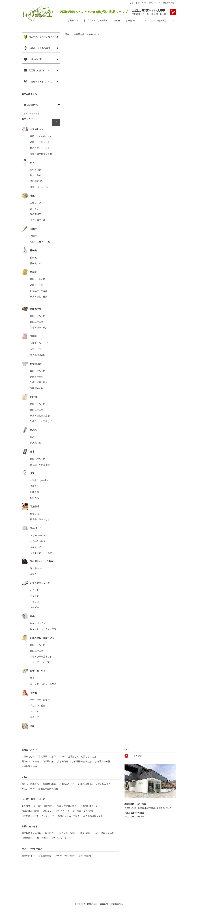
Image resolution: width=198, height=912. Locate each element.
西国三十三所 (36, 285)
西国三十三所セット (40, 142)
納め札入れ (35, 443)
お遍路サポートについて (38, 81)
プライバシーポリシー (62, 838)
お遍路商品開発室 (30, 811)
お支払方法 (50, 833)
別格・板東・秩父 (38, 327)
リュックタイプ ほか (41, 552)
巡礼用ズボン (36, 181)
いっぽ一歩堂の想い (44, 806)
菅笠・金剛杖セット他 (41, 153)
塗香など (34, 717)
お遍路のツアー (67, 783)
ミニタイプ (35, 547)
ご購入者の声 (33, 59)
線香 (32, 678)
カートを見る (135, 756)
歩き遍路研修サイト (93, 816)
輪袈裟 (33, 257)
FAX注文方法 (107, 833)
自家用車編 (48, 761)
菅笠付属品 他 (37, 220)
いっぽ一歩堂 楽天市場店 (81, 811)
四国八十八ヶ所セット (41, 136)
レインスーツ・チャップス (43, 629)
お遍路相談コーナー (90, 806)
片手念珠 (34, 486)
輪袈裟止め (35, 263)
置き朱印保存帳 (37, 355)
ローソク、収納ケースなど (43, 684)
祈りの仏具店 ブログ (69, 816)
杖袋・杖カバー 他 (40, 241)
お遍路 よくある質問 (37, 48)
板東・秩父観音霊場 (40, 415)
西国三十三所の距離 (48, 788)
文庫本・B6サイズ (39, 343)
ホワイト (34, 590)
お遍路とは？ (28, 756)
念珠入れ (34, 497)
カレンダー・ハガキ (40, 662)
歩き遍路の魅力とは (81, 761)
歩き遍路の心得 (102, 761)
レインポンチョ (37, 623)
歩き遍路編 (62, 761)
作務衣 (33, 574)
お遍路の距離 (49, 783)
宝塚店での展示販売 (67, 806)
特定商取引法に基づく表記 (35, 838)
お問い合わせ (84, 855)
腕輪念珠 (34, 492)
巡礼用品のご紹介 (47, 756)
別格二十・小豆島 (38, 291)
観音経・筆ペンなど (40, 519)
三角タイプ (35, 202)
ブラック (34, 596)
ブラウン (34, 601)
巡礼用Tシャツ (37, 568)
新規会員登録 (168, 3)
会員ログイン (154, 3)
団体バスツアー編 (30, 761)
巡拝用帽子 (35, 214)
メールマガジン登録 (65, 855)
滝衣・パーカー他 (38, 187)
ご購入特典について (88, 833)
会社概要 (26, 806)
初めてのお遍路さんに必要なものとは (77, 756)
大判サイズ (35, 349)
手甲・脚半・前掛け (40, 700)
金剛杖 (33, 236)
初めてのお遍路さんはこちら (40, 37)
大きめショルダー (38, 535)
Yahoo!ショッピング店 (54, 811)
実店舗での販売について (38, 70)
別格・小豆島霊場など (41, 656)
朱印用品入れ (36, 388)
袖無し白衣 (35, 175)
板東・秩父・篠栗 (38, 296)
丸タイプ (34, 208)
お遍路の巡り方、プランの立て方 (94, 783)
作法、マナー (28, 788)
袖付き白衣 (35, 169)
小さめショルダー (38, 541)
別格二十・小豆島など (41, 421)
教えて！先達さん (30, 783)
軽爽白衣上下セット (40, 148)
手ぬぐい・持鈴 (37, 705)
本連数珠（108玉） (39, 480)
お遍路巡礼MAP (29, 766)
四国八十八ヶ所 (37, 279)
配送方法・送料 (67, 833)
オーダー (34, 607)
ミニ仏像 (34, 711)
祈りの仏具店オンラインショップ (38, 816)
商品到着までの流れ (31, 833)
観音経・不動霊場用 (40, 464)
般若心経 (34, 513)
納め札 (33, 437)
